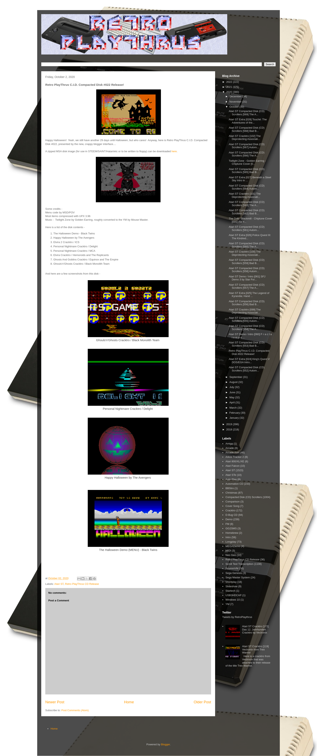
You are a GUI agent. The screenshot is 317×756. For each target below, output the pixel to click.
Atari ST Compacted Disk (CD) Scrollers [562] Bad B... (246, 212)
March (233, 407)
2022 (229, 81)
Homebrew (231, 532)
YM (227, 604)
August (233, 382)
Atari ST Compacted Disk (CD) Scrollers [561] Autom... (246, 228)
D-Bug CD (231, 514)
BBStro (229, 488)
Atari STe (230, 474)
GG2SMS (231, 528)
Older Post (202, 702)
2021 (229, 86)
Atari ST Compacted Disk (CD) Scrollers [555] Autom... (246, 319)
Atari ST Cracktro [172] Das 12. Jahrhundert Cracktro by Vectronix (255, 629)
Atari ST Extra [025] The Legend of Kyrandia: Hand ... (249, 294)
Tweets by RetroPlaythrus (237, 617)
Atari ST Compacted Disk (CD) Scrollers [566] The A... (246, 154)
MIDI (228, 550)
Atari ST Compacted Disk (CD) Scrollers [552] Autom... (246, 369)
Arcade (229, 448)
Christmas (231, 492)
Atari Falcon (232, 465)
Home (129, 702)
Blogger (165, 744)
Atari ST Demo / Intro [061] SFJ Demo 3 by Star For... (247, 278)
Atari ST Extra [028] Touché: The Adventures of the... (248, 121)
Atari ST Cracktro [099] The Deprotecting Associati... (245, 311)
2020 (229, 91)
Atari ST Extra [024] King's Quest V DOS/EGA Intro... (249, 361)
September (236, 377)
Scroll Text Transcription (239, 563)
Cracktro (230, 510)
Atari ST (59, 583)
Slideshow (231, 586)
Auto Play (231, 479)
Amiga (229, 443)
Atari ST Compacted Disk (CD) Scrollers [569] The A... (246, 113)
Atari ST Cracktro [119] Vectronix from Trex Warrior (255, 649)
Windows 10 (232, 599)
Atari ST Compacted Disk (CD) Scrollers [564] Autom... (246, 187)
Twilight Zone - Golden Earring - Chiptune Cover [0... (247, 162)
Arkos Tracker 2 (234, 456)
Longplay (230, 541)
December (235, 96)
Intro (228, 537)
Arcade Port (232, 452)
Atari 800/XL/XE (234, 461)
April (232, 402)
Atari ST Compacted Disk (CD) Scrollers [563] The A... (246, 203)
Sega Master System (237, 577)
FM (227, 523)
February (235, 412)
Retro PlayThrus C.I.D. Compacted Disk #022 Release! (249, 352)
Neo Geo (230, 555)
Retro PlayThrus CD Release (82, 583)
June (232, 392)
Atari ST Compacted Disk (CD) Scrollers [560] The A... (246, 245)
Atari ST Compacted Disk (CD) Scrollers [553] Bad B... (246, 344)
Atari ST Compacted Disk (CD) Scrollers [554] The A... (246, 327)
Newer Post (54, 702)
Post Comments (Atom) (75, 710)
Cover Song (232, 505)
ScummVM (231, 568)
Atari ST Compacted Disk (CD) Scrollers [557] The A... (246, 286)
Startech (230, 590)
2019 (229, 424)
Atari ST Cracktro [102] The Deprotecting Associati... (245, 137)
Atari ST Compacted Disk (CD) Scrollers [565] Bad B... (246, 171)
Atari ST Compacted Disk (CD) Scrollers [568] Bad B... (246, 129)
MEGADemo (232, 546)
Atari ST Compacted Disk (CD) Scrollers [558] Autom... (246, 270)
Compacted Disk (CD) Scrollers (243, 497)
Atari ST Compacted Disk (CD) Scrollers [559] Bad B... (246, 261)
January (234, 417)
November (235, 101)
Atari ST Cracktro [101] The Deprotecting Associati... (245, 195)
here (174, 151)
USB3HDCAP (233, 595)
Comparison (232, 501)
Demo (228, 519)
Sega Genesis (233, 573)
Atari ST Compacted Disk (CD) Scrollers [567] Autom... (246, 146)
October (234, 106)
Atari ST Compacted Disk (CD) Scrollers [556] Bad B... (246, 303)
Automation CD (234, 483)
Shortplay (231, 581)
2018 (229, 429)
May (232, 397)
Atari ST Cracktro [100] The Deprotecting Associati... (245, 253)
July (232, 387)
